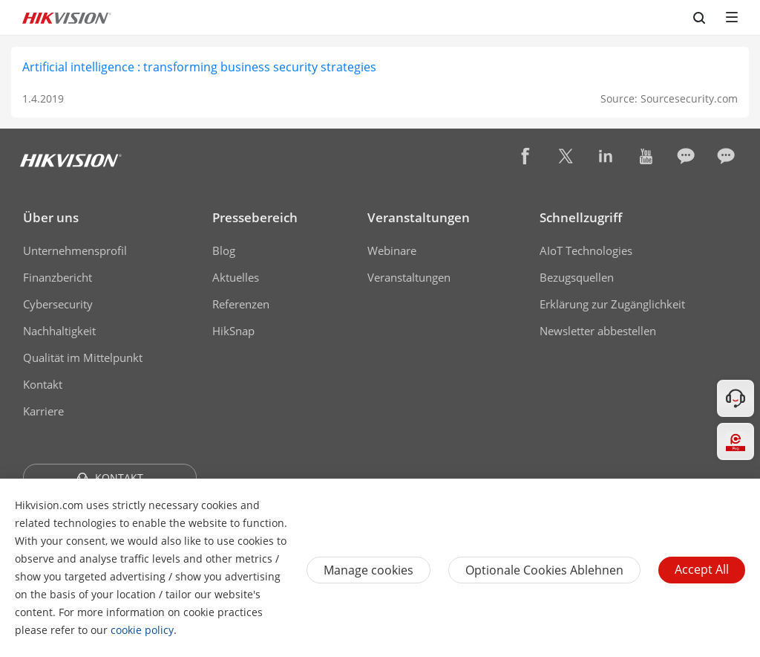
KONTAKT (109, 477)
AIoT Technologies (586, 250)
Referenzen (240, 304)
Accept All (702, 569)
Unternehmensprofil (75, 250)
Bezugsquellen (577, 277)
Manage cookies (368, 570)
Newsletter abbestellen (598, 330)
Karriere (43, 411)
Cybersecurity (58, 304)
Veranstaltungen (418, 217)
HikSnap (233, 330)
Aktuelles (235, 277)
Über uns (51, 217)
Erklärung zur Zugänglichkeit (612, 304)
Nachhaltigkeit (59, 330)
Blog (223, 250)
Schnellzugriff (581, 217)
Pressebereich (255, 217)
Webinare (391, 250)
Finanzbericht (57, 277)
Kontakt (42, 384)
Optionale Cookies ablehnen (544, 570)
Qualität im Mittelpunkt (82, 357)
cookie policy (142, 630)
